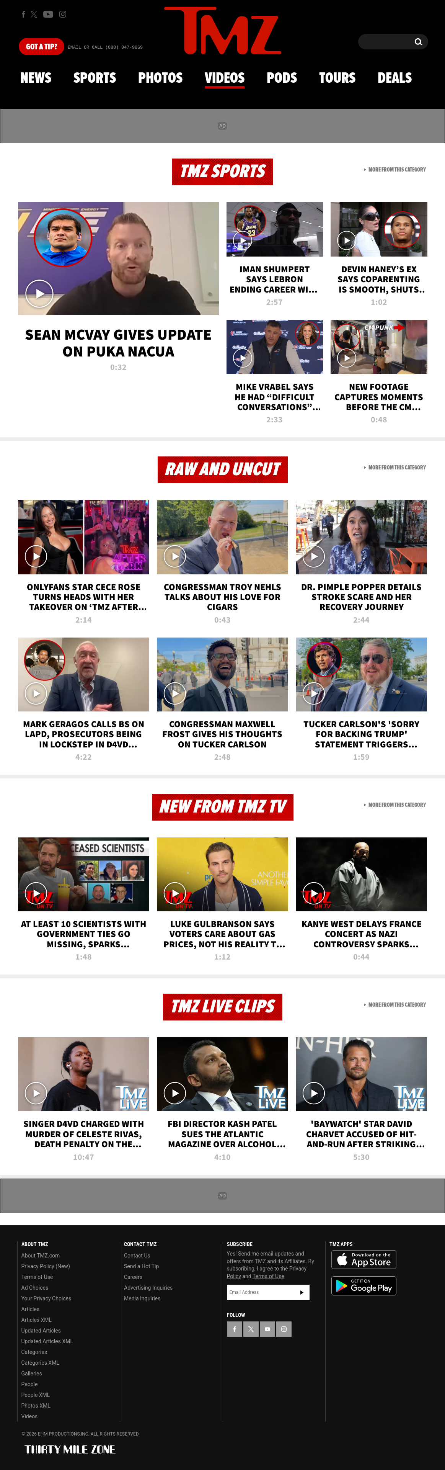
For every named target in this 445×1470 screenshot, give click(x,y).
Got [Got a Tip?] (41, 47)
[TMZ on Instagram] (62, 14)
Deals (395, 78)
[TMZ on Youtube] (48, 14)
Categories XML (40, 1363)
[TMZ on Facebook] (23, 14)
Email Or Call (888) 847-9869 (105, 47)
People (29, 1384)
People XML (35, 1395)
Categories (34, 1352)
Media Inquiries (142, 1298)
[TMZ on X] (35, 14)
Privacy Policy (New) (45, 1266)
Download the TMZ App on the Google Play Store (363, 1286)
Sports (94, 78)
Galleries (31, 1373)
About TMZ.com (40, 1256)
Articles (30, 1309)
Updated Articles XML (47, 1341)
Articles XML (36, 1320)
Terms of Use (37, 1277)
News (35, 78)
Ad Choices (35, 1288)
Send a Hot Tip (141, 1266)
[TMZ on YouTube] (267, 1329)
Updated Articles (41, 1331)
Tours (337, 78)
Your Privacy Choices (46, 1298)
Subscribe (302, 1292)
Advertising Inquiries (148, 1288)
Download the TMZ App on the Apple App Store (363, 1259)
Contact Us (137, 1256)
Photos (160, 78)
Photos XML (36, 1406)
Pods (282, 78)
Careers (133, 1277)
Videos (225, 78)
